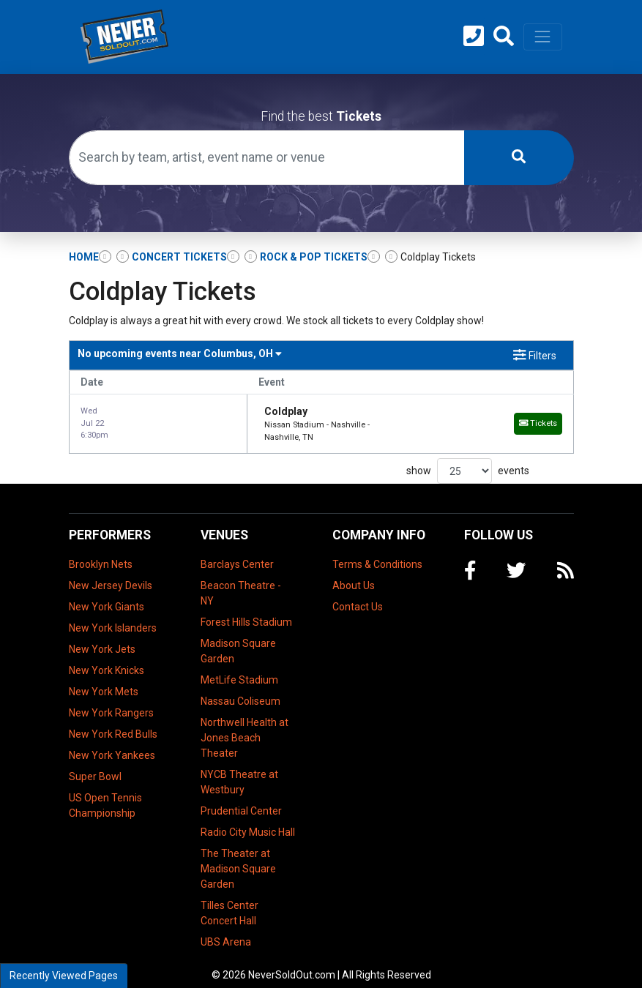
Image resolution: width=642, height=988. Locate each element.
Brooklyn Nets (100, 552)
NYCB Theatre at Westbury (239, 769)
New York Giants (106, 594)
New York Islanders (113, 615)
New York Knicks (106, 658)
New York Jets (102, 637)
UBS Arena (226, 929)
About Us (353, 573)
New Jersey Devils (110, 573)
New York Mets (103, 679)
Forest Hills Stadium (246, 609)
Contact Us (357, 594)
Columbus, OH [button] (180, 354)
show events (467, 459)
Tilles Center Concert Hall (229, 900)
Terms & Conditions (377, 552)
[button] (503, 36)
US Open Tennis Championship (105, 793)
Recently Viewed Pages (64, 975)
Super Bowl (95, 764)
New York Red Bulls (113, 721)
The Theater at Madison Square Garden (238, 856)
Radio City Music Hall (248, 820)
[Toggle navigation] (542, 36)
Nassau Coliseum (240, 689)
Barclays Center (237, 552)
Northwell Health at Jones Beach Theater (244, 725)
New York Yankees (112, 743)
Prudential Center (241, 798)
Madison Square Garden (238, 638)
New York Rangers (111, 700)
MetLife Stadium (239, 667)
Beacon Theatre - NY (241, 580)
